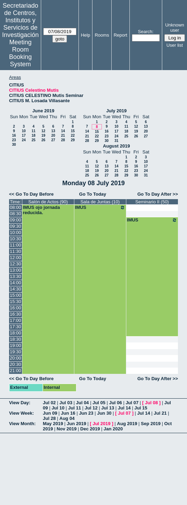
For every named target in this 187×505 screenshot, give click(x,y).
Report (120, 35)
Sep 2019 (150, 423)
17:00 (15, 320)
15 (73, 131)
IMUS (100, 207)
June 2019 (43, 110)
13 (53, 131)
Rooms (102, 35)
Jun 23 (86, 413)
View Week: (21, 413)
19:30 (15, 351)
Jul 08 (151, 402)
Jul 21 (160, 413)
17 (23, 135)
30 (14, 144)
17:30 (15, 326)
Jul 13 (107, 407)
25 (33, 140)
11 (33, 131)
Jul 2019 (101, 423)
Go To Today (92, 194)
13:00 (15, 270)
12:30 (15, 263)
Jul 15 (140, 407)
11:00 (15, 245)
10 (23, 131)
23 (14, 140)
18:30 (15, 339)
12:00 (15, 257)
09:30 (15, 226)
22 (73, 135)
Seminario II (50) (152, 201)
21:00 (15, 370)
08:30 (15, 213)
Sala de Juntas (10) (100, 201)
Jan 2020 (113, 428)
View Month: (22, 423)
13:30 (15, 276)
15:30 (15, 301)
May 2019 (53, 423)
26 (43, 140)
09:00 (15, 220)
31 (116, 141)
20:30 (15, 364)
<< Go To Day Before (31, 194)
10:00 (15, 232)
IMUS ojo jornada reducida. (41, 210)
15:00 (15, 295)
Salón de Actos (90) (48, 201)
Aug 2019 (127, 423)
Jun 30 (104, 413)
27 (53, 140)
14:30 (15, 289)
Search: (146, 31)
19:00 (15, 345)
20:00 (15, 358)
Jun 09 (50, 413)
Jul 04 (82, 402)
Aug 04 (66, 418)
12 (43, 131)
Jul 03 (65, 402)
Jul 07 (132, 402)
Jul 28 (49, 418)
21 (63, 135)
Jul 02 (49, 402)
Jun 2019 (76, 423)
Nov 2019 (66, 428)
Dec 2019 (90, 428)
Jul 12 (91, 407)
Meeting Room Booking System (20, 53)
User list (174, 45)
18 (33, 135)
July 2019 (116, 110)
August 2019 (116, 146)
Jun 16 (68, 413)
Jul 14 (124, 407)
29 (73, 140)
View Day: (19, 402)
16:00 (15, 307)
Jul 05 (98, 402)
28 (63, 140)
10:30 (15, 238)
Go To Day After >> (157, 194)
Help (85, 35)
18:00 (15, 333)
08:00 (15, 207)
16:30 (15, 314)
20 (53, 135)
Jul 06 (115, 402)
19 (43, 135)
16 (14, 135)
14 (63, 131)
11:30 (15, 251)
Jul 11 (74, 407)
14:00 (15, 282)
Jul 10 (58, 407)
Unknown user (174, 27)
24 (23, 140)
